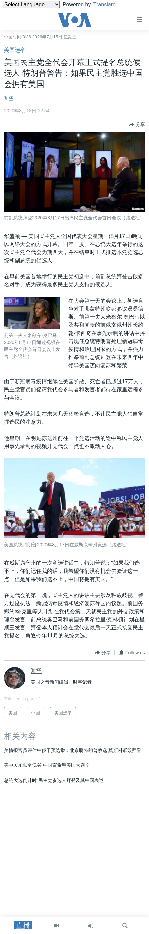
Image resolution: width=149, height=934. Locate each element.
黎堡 (8, 98)
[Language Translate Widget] (31, 4)
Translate (109, 4)
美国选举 (14, 50)
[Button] (137, 124)
